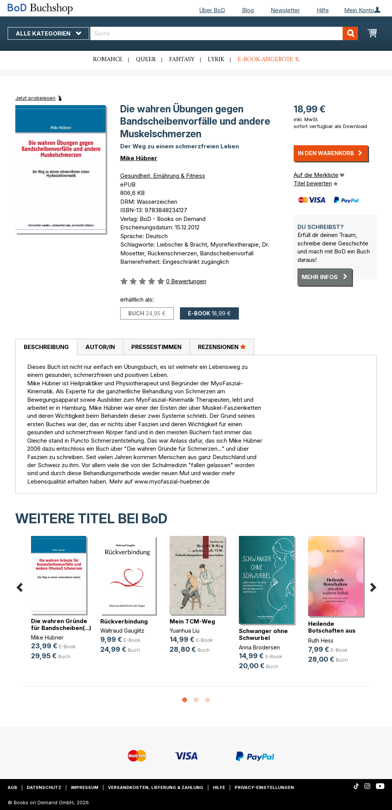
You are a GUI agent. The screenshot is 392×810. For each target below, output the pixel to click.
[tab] (46, 347)
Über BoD (212, 10)
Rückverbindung (124, 621)
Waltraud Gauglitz (122, 630)
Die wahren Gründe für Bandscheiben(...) (61, 624)
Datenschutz (44, 787)
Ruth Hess (320, 640)
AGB (12, 787)
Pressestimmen (156, 347)
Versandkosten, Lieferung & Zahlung (155, 787)
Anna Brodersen (259, 647)
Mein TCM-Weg (192, 621)
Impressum (84, 787)
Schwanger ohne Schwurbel (263, 634)
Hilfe (323, 10)
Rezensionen (222, 347)
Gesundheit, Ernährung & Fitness (162, 175)
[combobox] (224, 33)
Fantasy (181, 59)
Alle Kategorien (48, 33)
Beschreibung (46, 347)
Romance (107, 59)
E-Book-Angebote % (268, 59)
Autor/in (100, 347)
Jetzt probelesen (35, 98)
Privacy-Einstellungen (264, 787)
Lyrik (216, 59)
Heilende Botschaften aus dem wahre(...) (332, 630)
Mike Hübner (138, 158)
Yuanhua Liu (184, 630)
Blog (248, 10)
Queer (146, 59)
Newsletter (285, 10)
